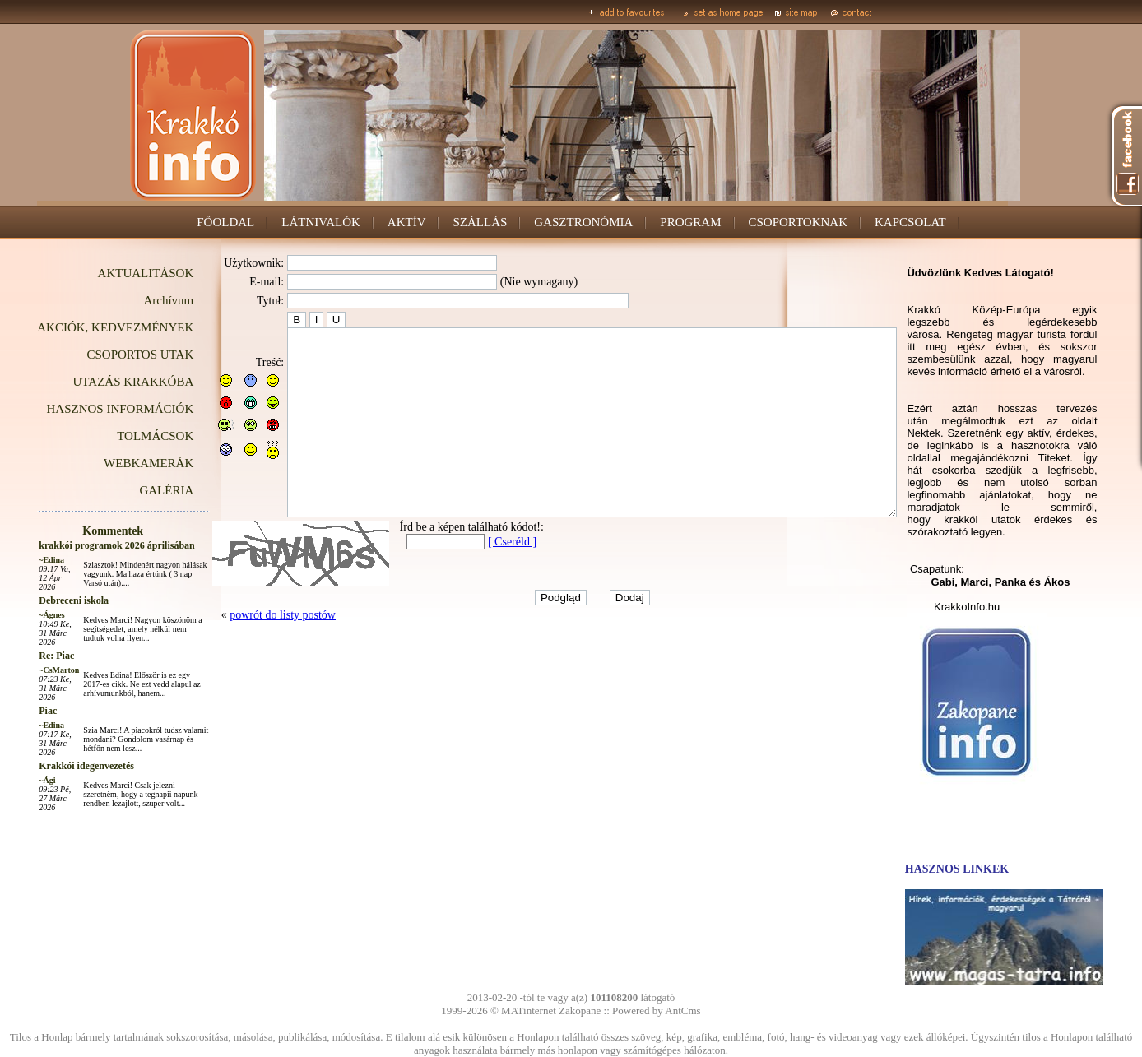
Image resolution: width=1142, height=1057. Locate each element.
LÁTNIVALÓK (320, 222)
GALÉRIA (129, 490)
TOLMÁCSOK (118, 436)
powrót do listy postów (246, 652)
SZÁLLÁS (480, 222)
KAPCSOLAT (910, 222)
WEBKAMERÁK (111, 463)
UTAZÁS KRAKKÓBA (96, 381)
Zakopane (580, 1010)
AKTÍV (407, 222)
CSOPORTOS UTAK (103, 354)
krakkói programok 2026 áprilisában (79, 545)
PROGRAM (690, 222)
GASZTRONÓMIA (583, 222)
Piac (11, 710)
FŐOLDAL (225, 222)
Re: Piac (19, 655)
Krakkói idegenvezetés (49, 766)
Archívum (131, 300)
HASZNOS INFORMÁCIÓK (82, 408)
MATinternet (528, 1010)
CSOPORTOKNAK (798, 222)
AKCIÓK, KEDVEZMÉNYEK (78, 327)
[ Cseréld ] (475, 579)
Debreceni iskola (37, 600)
